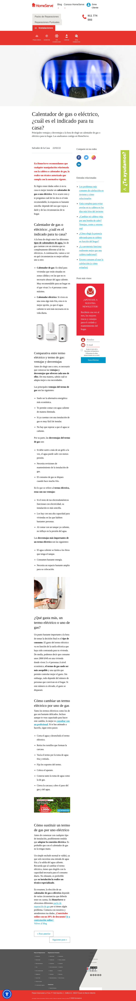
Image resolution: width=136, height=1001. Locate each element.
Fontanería (37, 956)
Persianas (50, 974)
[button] (52, 803)
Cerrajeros (60, 963)
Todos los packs (38, 981)
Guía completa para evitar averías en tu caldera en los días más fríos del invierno (91, 207)
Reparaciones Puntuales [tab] (47, 22)
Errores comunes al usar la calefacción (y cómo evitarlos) (91, 263)
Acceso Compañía (93, 962)
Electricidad (37, 959)
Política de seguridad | (57, 998)
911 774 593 (92, 17)
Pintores (60, 970)
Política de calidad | (66, 998)
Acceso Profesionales (93, 959)
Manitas (50, 970)
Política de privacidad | (41, 998)
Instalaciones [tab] (46, 28)
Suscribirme (93, 360)
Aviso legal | (34, 998)
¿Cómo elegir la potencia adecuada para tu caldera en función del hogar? (90, 237)
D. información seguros (39, 985)
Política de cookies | (49, 998)
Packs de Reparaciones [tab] (47, 16)
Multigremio (37, 974)
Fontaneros (51, 963)
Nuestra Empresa (53, 988)
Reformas (60, 974)
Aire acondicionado (39, 970)
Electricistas (51, 956)
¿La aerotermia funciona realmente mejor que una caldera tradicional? (90, 250)
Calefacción (51, 959)
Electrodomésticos (39, 963)
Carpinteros (60, 956)
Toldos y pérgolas (61, 959)
